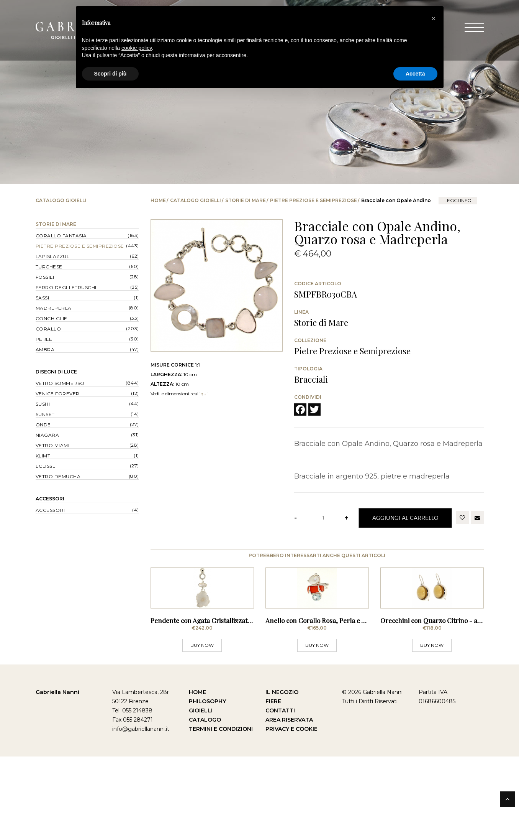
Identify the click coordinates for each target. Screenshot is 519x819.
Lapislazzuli (53, 256)
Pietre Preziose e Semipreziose (313, 200)
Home (158, 200)
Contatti (280, 773)
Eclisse (46, 466)
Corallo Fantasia (61, 235)
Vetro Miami (53, 445)
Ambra (45, 349)
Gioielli (201, 773)
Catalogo (205, 782)
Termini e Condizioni (221, 791)
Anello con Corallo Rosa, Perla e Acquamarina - (335, 683)
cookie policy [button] (136, 48)
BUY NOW (202, 707)
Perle (44, 339)
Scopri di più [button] (110, 74)
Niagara (47, 435)
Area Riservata (289, 782)
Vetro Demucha (58, 476)
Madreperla (54, 308)
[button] (433, 18)
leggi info (458, 200)
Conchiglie (51, 318)
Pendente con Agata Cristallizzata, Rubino (213, 683)
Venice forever (58, 393)
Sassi (42, 298)
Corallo (48, 329)
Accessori (50, 499)
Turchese (49, 267)
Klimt (43, 456)
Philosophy (207, 763)
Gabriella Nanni (57, 754)
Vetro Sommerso (60, 383)
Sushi (43, 404)
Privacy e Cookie (291, 791)
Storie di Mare (245, 200)
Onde (43, 425)
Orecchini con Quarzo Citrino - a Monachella (447, 683)
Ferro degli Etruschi (66, 287)
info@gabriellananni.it (140, 791)
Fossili (45, 277)
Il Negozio (281, 754)
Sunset (45, 414)
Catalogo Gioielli (195, 200)
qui (204, 393)
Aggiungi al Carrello (405, 518)
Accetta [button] (415, 74)
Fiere (273, 763)
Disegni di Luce (56, 372)
